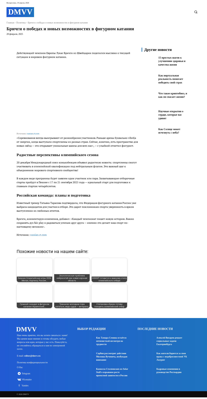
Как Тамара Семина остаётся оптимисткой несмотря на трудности (111, 341)
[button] (195, 12)
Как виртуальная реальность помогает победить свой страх (172, 79)
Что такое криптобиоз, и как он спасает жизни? (173, 97)
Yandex (25, 387)
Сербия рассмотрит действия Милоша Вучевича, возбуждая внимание (111, 356)
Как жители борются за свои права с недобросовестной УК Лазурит (171, 356)
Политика (21, 22)
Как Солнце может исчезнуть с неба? (170, 130)
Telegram (26, 375)
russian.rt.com (33, 133)
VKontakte (27, 381)
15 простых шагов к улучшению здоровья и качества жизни (173, 61)
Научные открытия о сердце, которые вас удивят (172, 115)
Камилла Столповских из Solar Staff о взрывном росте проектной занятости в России (112, 372)
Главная (10, 22)
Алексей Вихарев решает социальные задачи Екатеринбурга (169, 341)
